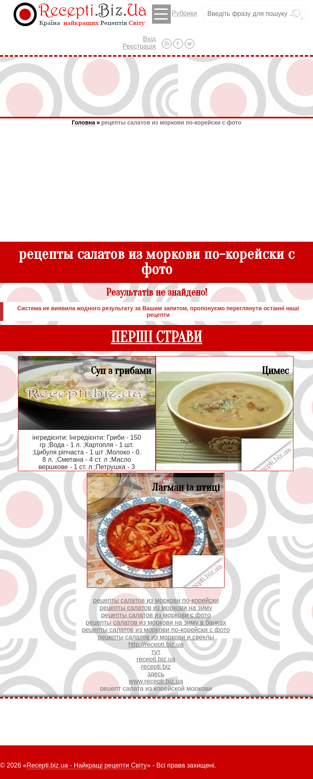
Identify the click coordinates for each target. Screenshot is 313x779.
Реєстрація (139, 46)
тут (156, 651)
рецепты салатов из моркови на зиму (155, 607)
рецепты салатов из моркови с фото (156, 615)
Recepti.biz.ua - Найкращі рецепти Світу (86, 765)
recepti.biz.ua (156, 659)
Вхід (149, 39)
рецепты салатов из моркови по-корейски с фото (171, 122)
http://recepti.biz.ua (155, 644)
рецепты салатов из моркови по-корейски (156, 600)
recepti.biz (156, 666)
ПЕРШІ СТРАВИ (156, 337)
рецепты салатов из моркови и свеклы (156, 637)
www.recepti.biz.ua (156, 681)
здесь (156, 673)
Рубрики (174, 14)
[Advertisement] (156, 86)
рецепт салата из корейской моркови (156, 688)
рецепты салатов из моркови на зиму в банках (156, 622)
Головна (83, 122)
